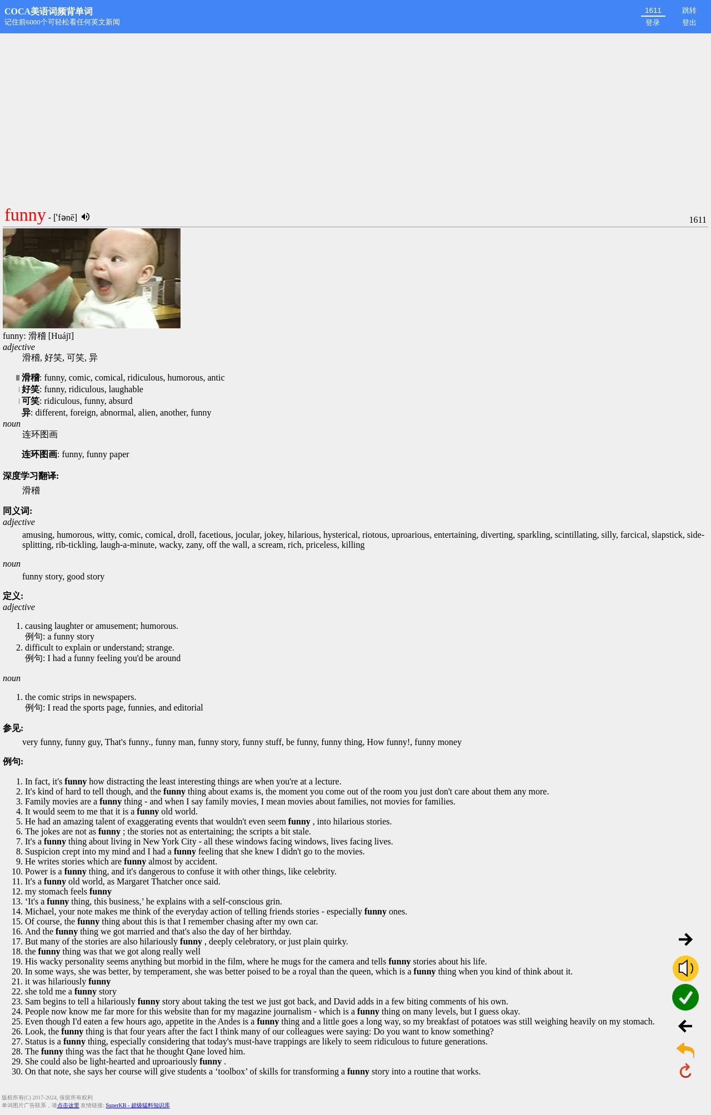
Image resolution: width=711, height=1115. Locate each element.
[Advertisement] (355, 116)
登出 (689, 22)
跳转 (689, 10)
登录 (652, 22)
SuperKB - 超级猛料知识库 (138, 1105)
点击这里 (68, 1105)
